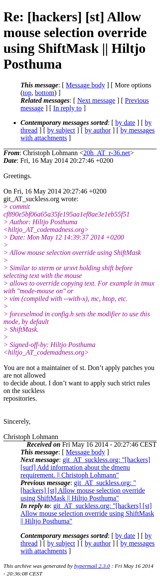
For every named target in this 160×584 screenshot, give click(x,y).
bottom (44, 92)
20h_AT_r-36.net (106, 152)
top (27, 92)
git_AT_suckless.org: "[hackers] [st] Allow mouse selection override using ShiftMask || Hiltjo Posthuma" (82, 490)
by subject (61, 130)
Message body (85, 85)
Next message (96, 100)
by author (98, 130)
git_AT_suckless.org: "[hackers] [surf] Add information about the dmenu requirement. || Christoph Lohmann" (85, 467)
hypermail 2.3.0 (92, 566)
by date (125, 122)
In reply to (67, 108)
